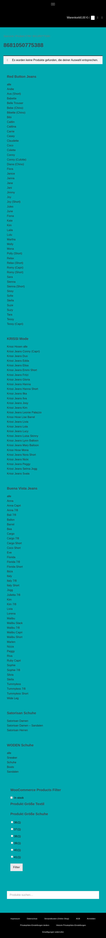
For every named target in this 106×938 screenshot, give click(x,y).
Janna (11, 178)
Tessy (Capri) (15, 323)
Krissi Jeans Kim (17, 407)
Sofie (10, 295)
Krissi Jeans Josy (17, 403)
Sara (10, 276)
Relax (10, 258)
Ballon (11, 519)
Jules (10, 206)
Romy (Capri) (15, 267)
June (10, 211)
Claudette (13, 140)
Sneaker (12, 757)
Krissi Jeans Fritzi (17, 374)
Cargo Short (14, 543)
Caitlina (11, 126)
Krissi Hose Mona (17, 450)
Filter (16, 867)
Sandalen (13, 771)
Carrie (11, 131)
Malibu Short (14, 637)
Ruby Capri (14, 660)
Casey (11, 136)
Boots (10, 767)
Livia (10, 608)
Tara (9, 314)
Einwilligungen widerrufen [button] (53, 932)
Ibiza (10, 571)
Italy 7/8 (12, 580)
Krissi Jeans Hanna (19, 384)
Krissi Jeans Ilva (17, 398)
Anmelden (91, 919)
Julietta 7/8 (13, 594)
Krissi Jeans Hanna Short (22, 388)
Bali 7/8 (11, 514)
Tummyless (14, 684)
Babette (11, 98)
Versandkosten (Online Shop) (56, 919)
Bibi (9, 117)
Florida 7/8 (13, 561)
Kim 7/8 (11, 604)
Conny (11, 154)
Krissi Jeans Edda (18, 360)
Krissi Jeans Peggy (18, 464)
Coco (10, 145)
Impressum (15, 919)
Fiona (10, 215)
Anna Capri (14, 505)
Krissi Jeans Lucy (17, 431)
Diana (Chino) (15, 164)
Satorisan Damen (17, 720)
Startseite (8, 36)
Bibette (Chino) (16, 112)
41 (17, 857)
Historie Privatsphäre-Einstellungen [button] (71, 925)
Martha (11, 239)
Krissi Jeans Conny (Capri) (23, 351)
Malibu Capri (14, 632)
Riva (9, 655)
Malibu (11, 618)
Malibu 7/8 (13, 627)
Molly (10, 244)
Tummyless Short (17, 693)
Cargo (11, 533)
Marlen (11, 641)
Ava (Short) (14, 93)
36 (17, 822)
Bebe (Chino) (15, 107)
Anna (10, 500)
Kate (10, 220)
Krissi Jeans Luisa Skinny (22, 435)
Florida (11, 557)
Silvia (10, 674)
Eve (9, 552)
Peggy (11, 651)
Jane (10, 183)
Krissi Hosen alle (17, 346)
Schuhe (11, 762)
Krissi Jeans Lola (17, 426)
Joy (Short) (13, 201)
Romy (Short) (15, 272)
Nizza (10, 646)
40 (17, 850)
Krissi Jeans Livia (17, 421)
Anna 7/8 (12, 510)
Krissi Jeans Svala (18, 473)
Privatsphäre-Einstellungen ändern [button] (34, 925)
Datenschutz (32, 919)
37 (17, 829)
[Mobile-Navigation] (102, 17)
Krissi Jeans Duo (17, 356)
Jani (9, 187)
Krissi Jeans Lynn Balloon (22, 440)
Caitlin (11, 121)
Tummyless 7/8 (16, 688)
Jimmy (11, 192)
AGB (78, 919)
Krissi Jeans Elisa (17, 365)
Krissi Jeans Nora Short (21, 454)
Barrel (10, 524)
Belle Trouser (15, 103)
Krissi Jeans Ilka (17, 393)
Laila (10, 230)
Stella (10, 300)
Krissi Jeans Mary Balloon (23, 445)
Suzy (10, 309)
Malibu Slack (15, 623)
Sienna (11, 281)
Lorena (11, 613)
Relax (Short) (15, 262)
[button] (97, 17)
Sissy (10, 291)
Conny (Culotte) (16, 159)
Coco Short (14, 547)
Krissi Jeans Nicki (17, 459)
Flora (10, 168)
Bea (9, 529)
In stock (19, 797)
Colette (11, 150)
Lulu (9, 234)
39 (17, 843)
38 (17, 836)
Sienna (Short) (16, 286)
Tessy (10, 319)
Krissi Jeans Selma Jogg (22, 468)
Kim (9, 225)
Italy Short (13, 585)
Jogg (10, 590)
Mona (10, 248)
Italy (9, 576)
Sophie (11, 665)
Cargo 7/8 (13, 538)
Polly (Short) (14, 253)
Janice (11, 173)
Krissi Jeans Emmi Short (22, 370)
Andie (10, 89)
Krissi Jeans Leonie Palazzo (24, 412)
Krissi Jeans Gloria (18, 379)
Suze (10, 305)
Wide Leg (13, 698)
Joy (9, 197)
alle (9, 84)
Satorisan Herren (17, 730)
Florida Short (15, 566)
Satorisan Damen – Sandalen (25, 725)
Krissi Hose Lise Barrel (21, 417)
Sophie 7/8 (13, 670)
